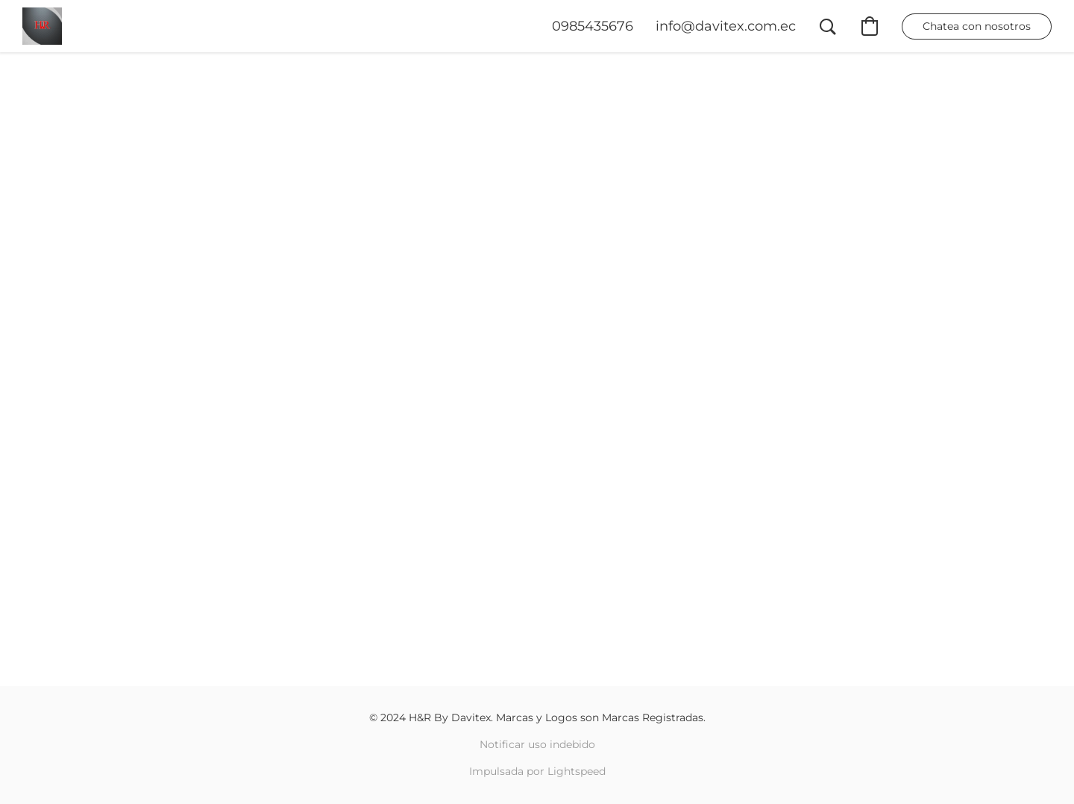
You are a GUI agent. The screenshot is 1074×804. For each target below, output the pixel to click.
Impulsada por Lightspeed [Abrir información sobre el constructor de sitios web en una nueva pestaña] (537, 771)
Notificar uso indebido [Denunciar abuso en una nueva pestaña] (537, 744)
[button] (42, 26)
